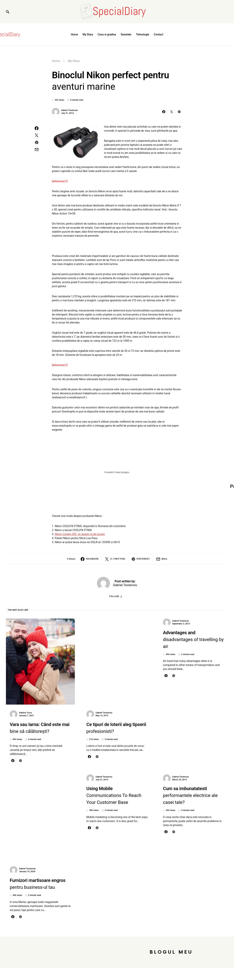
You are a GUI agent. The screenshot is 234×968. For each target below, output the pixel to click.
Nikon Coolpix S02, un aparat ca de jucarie (80, 534)
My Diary (74, 61)
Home (56, 61)
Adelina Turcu (25, 712)
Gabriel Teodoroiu (69, 110)
